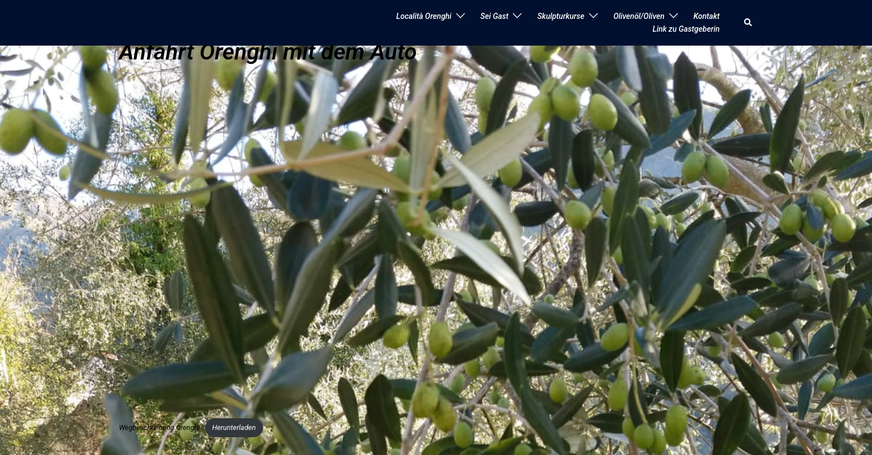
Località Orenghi (424, 16)
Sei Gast (494, 16)
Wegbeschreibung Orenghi (159, 427)
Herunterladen (233, 427)
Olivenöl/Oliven (639, 16)
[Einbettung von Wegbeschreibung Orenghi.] (427, 241)
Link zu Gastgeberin (686, 28)
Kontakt (706, 16)
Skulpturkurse (560, 16)
